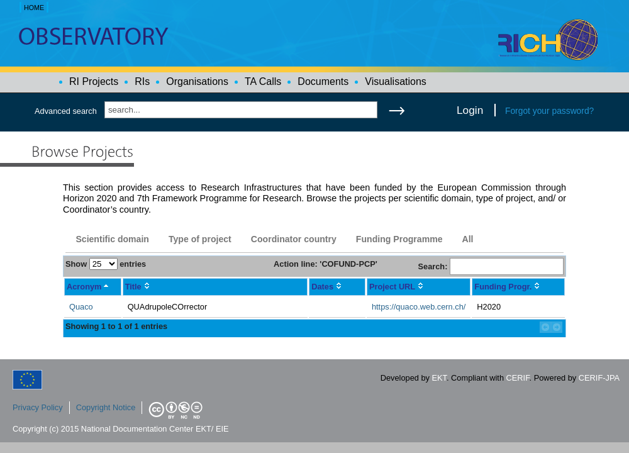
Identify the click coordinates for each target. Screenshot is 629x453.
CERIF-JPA (599, 378)
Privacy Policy (38, 407)
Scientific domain (112, 239)
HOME (34, 7)
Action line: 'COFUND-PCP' (325, 264)
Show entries (105, 264)
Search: (491, 266)
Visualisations (395, 81)
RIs (142, 81)
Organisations (197, 81)
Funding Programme (399, 239)
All (467, 239)
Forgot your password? (549, 111)
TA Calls (263, 81)
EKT (439, 378)
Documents (323, 81)
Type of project (200, 239)
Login (470, 110)
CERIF (518, 378)
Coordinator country (294, 239)
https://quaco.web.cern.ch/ (418, 306)
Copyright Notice (106, 407)
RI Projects (93, 81)
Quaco (81, 306)
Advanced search (66, 111)
